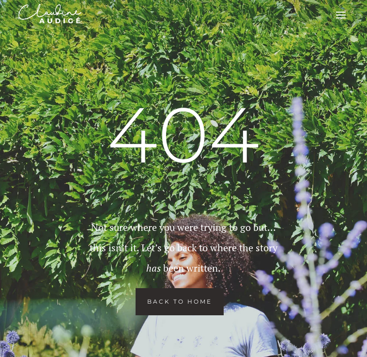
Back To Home (179, 301)
